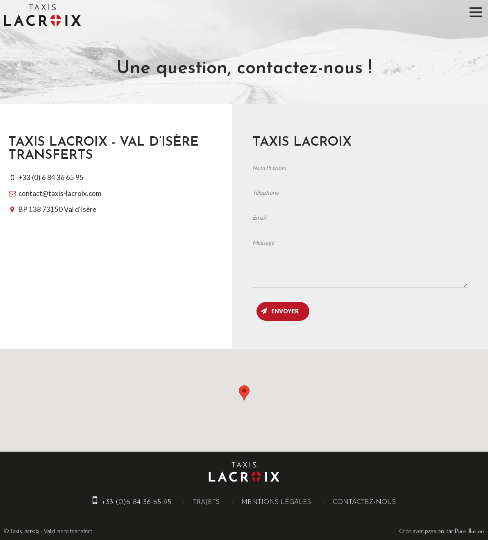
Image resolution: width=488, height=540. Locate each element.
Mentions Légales (276, 502)
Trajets (206, 502)
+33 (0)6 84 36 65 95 (132, 502)
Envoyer (285, 311)
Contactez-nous (364, 502)
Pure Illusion (469, 532)
